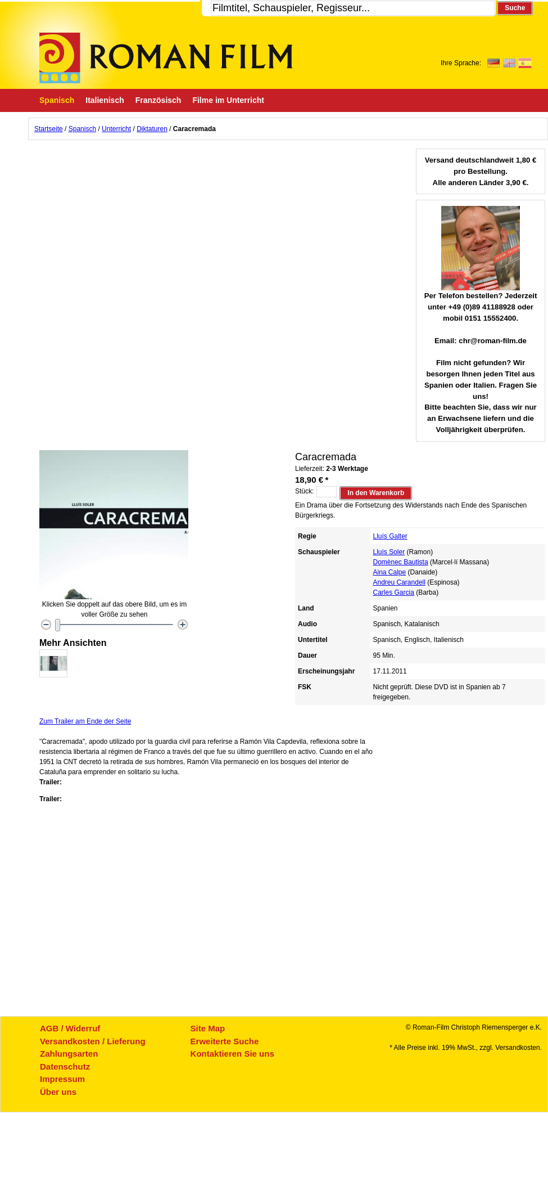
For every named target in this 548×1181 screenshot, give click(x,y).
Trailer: (50, 782)
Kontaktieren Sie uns (232, 1053)
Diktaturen (152, 129)
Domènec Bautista (400, 562)
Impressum (62, 1079)
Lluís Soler (389, 552)
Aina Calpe (389, 572)
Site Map (208, 1028)
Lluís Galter (390, 536)
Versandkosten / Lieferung (93, 1041)
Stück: (304, 491)
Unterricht (116, 129)
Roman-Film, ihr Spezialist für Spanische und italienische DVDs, (165, 58)
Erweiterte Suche (225, 1041)
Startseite (48, 129)
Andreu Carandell (399, 582)
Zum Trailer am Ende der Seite (85, 721)
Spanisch (82, 129)
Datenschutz (65, 1066)
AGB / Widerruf (70, 1028)
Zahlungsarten (69, 1053)
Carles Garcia (393, 592)
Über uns (58, 1092)
